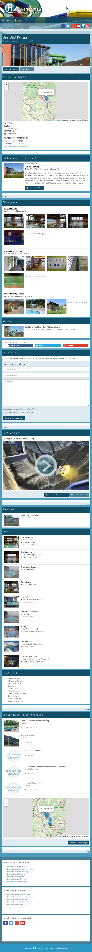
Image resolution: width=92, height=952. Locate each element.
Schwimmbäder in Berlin (15, 867)
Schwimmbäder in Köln (15, 877)
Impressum (49, 948)
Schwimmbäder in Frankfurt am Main (20, 869)
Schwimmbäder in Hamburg (17, 872)
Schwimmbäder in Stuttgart (16, 882)
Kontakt (38, 948)
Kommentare (26, 69)
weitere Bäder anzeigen (79, 842)
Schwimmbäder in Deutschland (18, 894)
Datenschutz (62, 948)
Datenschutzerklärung (29, 409)
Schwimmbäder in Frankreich (17, 899)
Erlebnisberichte (11, 69)
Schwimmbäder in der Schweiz (18, 904)
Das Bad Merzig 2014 (13, 251)
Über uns (28, 948)
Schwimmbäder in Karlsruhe (17, 874)
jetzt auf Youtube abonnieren (57, 495)
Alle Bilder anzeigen (35, 233)
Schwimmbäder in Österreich (17, 902)
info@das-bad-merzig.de (19, 146)
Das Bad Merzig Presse (14, 293)
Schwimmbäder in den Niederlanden (20, 897)
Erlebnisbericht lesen (34, 188)
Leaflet (58, 120)
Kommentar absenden (14, 418)
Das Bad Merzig (18, 143)
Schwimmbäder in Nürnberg (17, 879)
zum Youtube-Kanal (79, 495)
